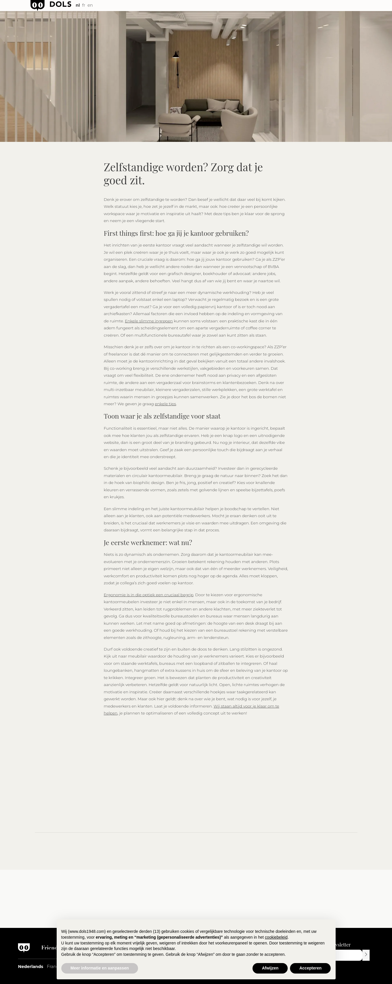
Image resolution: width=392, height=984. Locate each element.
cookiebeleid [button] (276, 937)
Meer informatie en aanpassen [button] (100, 968)
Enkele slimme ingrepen (149, 321)
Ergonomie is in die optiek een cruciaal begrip (148, 594)
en (90, 5)
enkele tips (165, 403)
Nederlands (30, 966)
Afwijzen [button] (270, 968)
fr (83, 5)
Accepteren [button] (310, 968)
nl (78, 5)
